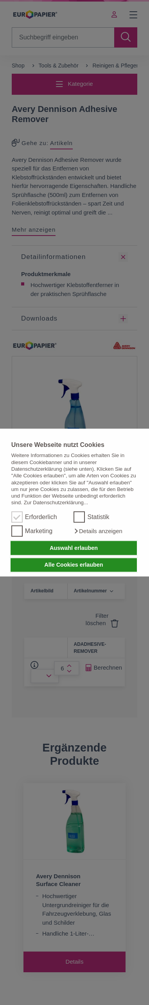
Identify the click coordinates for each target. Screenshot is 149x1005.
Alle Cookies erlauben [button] (73, 565)
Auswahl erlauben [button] (74, 548)
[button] (98, 531)
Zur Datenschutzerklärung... (56, 503)
